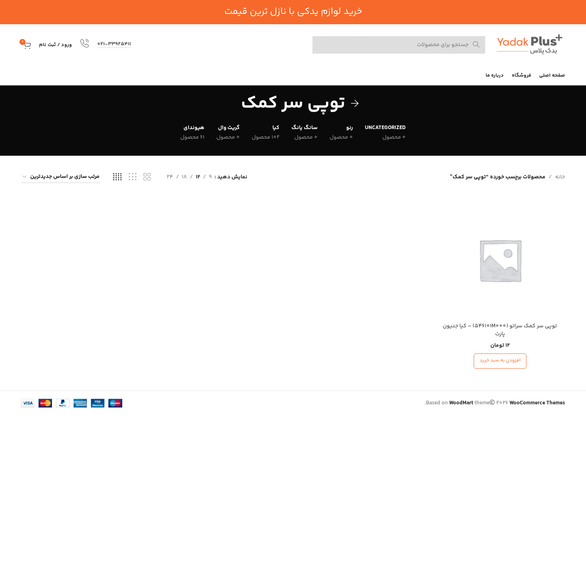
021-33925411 (114, 44)
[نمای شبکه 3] (132, 177)
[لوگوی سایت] (529, 45)
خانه (560, 177)
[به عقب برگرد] (355, 104)
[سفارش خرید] (60, 177)
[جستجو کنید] (398, 45)
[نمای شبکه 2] (147, 177)
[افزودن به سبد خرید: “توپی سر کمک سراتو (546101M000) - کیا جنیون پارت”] (500, 361)
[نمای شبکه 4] (117, 177)
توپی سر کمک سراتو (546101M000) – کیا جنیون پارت (500, 330)
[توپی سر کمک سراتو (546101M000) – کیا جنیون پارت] (500, 260)
